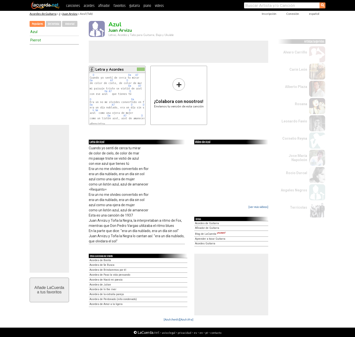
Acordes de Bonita (100, 260)
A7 (136, 75)
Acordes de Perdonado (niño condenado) (113, 299)
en (201, 332)
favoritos (119, 6)
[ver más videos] (258, 206)
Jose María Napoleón (298, 158)
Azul (33, 32)
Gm (96, 110)
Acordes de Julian (100, 284)
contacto (215, 332)
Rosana (301, 104)
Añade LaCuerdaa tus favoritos (49, 290)
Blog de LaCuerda (210, 234)
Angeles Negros (294, 190)
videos (159, 6)
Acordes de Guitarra (43, 14)
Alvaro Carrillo (295, 52)
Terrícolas (298, 207)
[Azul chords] (172, 319)
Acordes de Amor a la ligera (106, 304)
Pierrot (35, 40)
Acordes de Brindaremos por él (107, 269)
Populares (37, 24)
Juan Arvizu (69, 14)
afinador (104, 6)
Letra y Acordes (109, 69)
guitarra (134, 6)
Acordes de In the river (102, 289)
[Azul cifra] (186, 319)
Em (129, 75)
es (195, 332)
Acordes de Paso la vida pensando (109, 274)
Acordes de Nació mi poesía (106, 279)
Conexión (292, 14)
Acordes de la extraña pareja (106, 294)
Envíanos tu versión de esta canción (179, 93)
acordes (89, 6)
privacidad (184, 332)
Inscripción (269, 14)
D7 (144, 104)
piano (147, 6)
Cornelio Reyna (294, 138)
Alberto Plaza (296, 87)
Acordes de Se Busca (101, 265)
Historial (69, 24)
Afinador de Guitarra (207, 228)
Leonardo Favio (294, 121)
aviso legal (168, 332)
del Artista (53, 24)
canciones (73, 6)
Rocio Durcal (296, 173)
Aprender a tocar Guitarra (210, 238)
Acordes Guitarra (205, 243)
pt (206, 332)
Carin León (298, 69)
